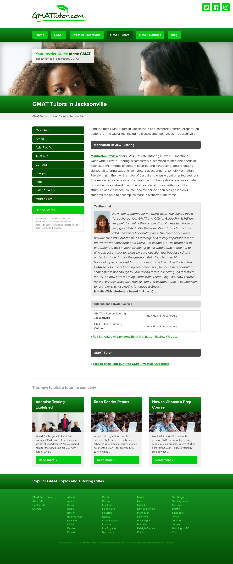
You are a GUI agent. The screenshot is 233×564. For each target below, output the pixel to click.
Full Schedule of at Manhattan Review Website (135, 336)
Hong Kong (108, 508)
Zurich (175, 532)
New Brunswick (146, 508)
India (39, 182)
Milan (140, 501)
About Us (37, 501)
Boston (71, 512)
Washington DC (181, 528)
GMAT (58, 35)
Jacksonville (76, 116)
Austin (71, 501)
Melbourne (108, 532)
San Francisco (180, 501)
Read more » (48, 460)
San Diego (178, 497)
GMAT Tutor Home (42, 497)
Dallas (70, 524)
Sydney (176, 524)
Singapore (178, 512)
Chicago (72, 520)
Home (40, 35)
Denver (71, 528)
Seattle (176, 508)
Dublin (106, 501)
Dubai (105, 497)
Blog (174, 35)
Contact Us (38, 505)
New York (142, 516)
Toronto (176, 520)
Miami (140, 497)
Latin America (45, 190)
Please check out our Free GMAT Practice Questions (131, 364)
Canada (41, 164)
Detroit (71, 532)
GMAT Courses (150, 35)
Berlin (70, 508)
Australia (42, 156)
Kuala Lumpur (110, 520)
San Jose (177, 505)
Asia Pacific (44, 147)
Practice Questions (86, 35)
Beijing (71, 505)
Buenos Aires (74, 516)
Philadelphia (144, 520)
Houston (107, 512)
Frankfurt (107, 505)
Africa (40, 139)
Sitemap (37, 508)
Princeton (142, 524)
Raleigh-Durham (146, 528)
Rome (140, 532)
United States (58, 116)
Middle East (44, 199)
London (106, 524)
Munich (141, 505)
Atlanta (71, 497)
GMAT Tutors (119, 35)
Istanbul (106, 516)
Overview (42, 130)
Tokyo (175, 516)
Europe (41, 173)
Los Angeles (109, 528)
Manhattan (143, 512)
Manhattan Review (104, 156)
